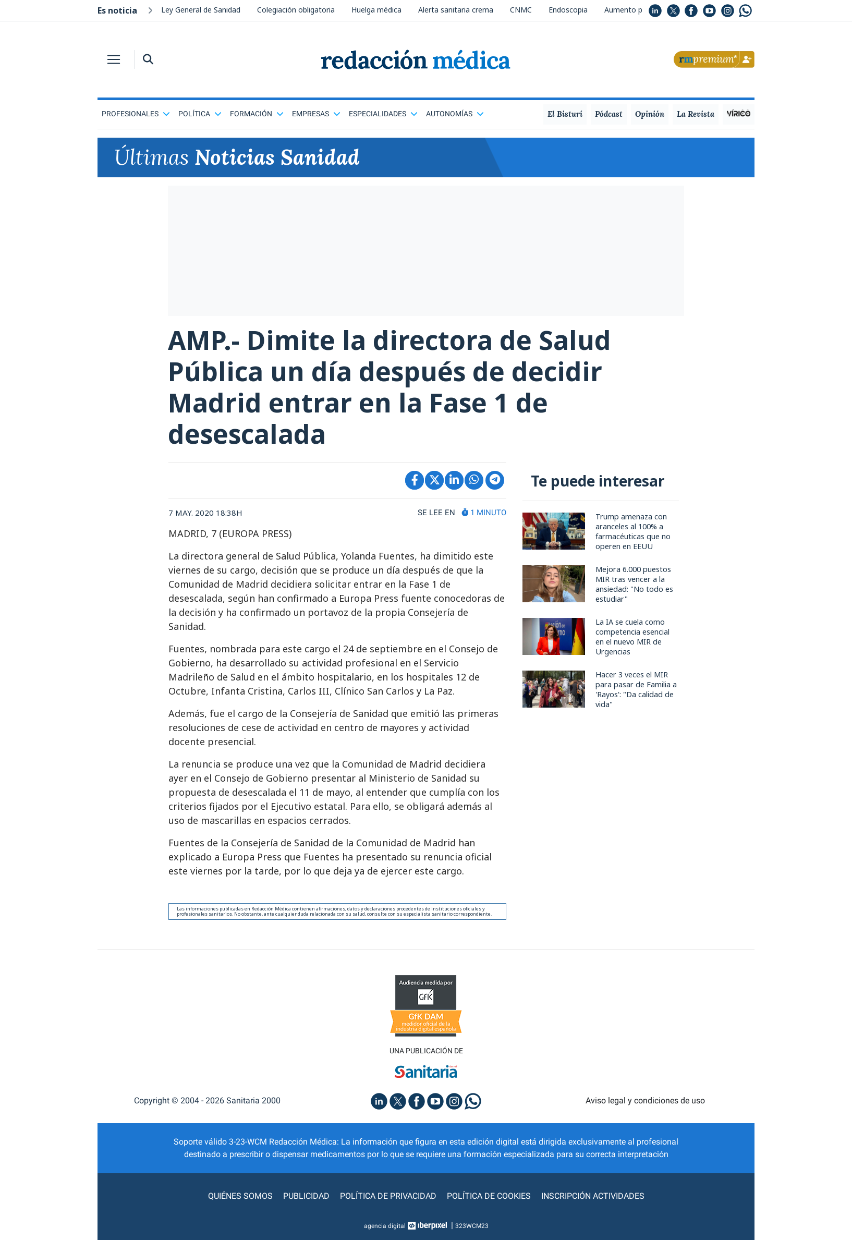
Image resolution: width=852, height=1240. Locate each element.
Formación (257, 114)
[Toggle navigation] (114, 59)
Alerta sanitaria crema (455, 10)
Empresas (316, 114)
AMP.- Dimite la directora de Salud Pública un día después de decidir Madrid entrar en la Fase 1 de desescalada (389, 387)
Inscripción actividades (592, 1196)
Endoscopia (568, 10)
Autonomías (455, 114)
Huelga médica (376, 10)
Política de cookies (489, 1196)
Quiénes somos (240, 1196)
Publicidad (306, 1196)
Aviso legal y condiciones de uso (645, 1100)
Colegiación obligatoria (296, 10)
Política (200, 114)
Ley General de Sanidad (200, 10)
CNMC (521, 10)
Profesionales (136, 114)
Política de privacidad (388, 1196)
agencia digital (385, 1226)
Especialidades (383, 114)
